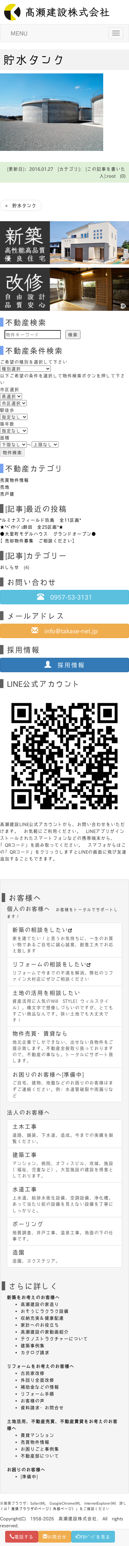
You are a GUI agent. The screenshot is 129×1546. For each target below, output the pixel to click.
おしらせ (9, 567)
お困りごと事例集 (40, 1448)
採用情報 (64, 664)
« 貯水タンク (20, 205)
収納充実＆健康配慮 (42, 1317)
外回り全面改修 (37, 1380)
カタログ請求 (35, 1352)
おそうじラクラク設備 (45, 1311)
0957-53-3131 (64, 596)
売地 (5, 486)
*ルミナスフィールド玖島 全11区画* (40, 520)
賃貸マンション (37, 1435)
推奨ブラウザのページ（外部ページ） (43, 1509)
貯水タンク (34, 59)
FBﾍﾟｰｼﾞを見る (93, 1536)
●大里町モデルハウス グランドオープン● (48, 533)
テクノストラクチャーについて (54, 1338)
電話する (22, 1536)
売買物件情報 (14, 480)
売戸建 (7, 493)
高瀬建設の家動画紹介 (45, 1331)
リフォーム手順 (37, 1393)
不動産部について (40, 1455)
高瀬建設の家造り (40, 1304)
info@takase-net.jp (64, 630)
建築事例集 (33, 1345)
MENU (19, 33)
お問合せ (55, 1536)
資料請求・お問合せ (42, 1407)
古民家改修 (33, 1373)
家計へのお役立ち (40, 1324)
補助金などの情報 (40, 1386)
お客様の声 (33, 1400)
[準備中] (29, 1476)
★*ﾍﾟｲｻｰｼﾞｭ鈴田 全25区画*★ (32, 526)
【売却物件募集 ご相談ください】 (38, 540)
